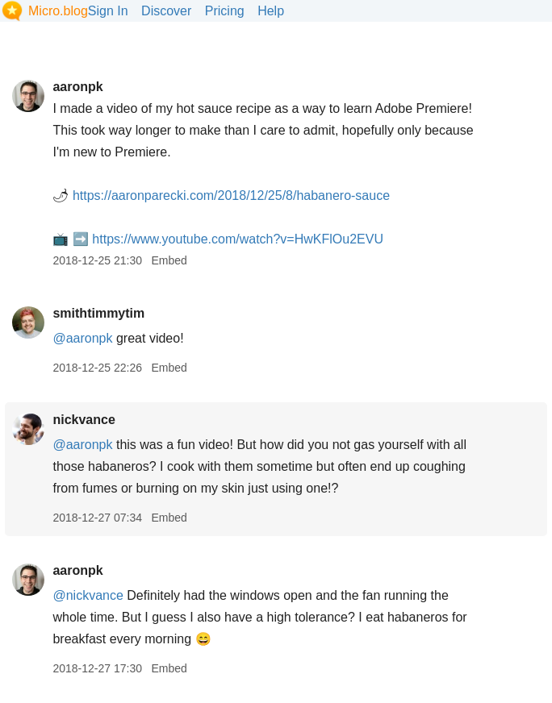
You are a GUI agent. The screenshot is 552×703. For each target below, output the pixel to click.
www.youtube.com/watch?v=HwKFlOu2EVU (237, 239)
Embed (168, 260)
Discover (166, 11)
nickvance (83, 419)
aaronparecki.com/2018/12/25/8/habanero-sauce (231, 195)
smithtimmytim (98, 313)
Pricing (225, 11)
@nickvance (87, 595)
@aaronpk (82, 338)
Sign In (108, 11)
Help (270, 11)
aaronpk (77, 87)
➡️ (81, 239)
